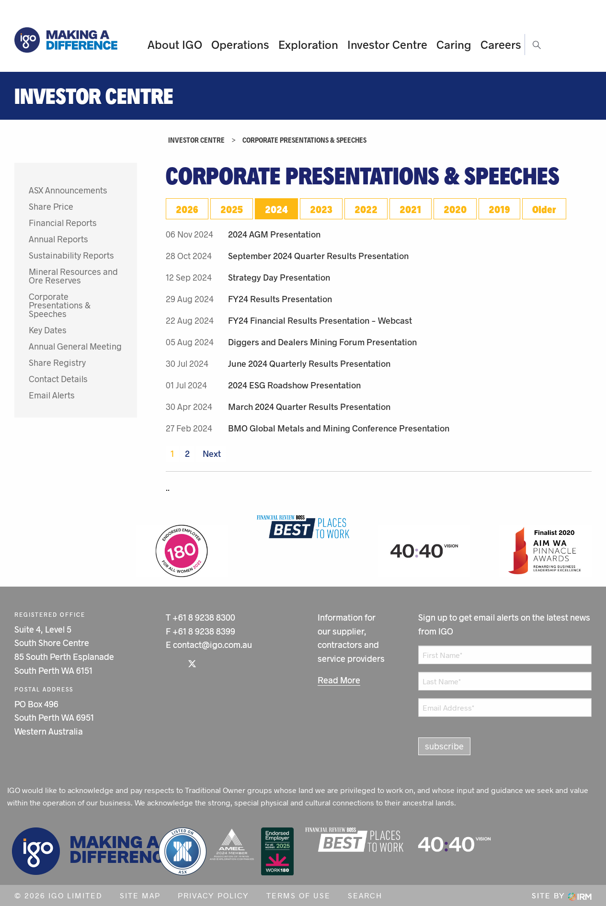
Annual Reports (58, 239)
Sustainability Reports (71, 255)
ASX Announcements (68, 190)
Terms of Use (298, 895)
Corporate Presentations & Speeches (60, 305)
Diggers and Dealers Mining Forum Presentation (322, 342)
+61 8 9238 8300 (203, 617)
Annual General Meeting (75, 346)
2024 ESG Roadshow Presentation (294, 385)
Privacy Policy (213, 895)
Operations (240, 44)
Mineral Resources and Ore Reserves (73, 275)
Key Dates (48, 330)
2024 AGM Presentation (274, 234)
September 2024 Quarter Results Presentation (318, 255)
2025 (231, 209)
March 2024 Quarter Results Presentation (309, 406)
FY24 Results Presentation (280, 299)
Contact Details (58, 379)
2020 (455, 209)
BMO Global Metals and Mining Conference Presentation (338, 428)
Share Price (51, 206)
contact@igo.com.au (212, 644)
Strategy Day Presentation (279, 277)
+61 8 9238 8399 (203, 631)
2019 (499, 209)
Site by (562, 895)
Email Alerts (52, 395)
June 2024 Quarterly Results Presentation (309, 363)
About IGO (175, 44)
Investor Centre (387, 44)
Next (211, 453)
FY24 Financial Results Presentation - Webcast (320, 320)
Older (544, 209)
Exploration (308, 44)
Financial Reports (63, 222)
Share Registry (57, 362)
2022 (365, 209)
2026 (187, 209)
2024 (276, 209)
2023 (321, 209)
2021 (411, 209)
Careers (500, 44)
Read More (339, 680)
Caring (453, 44)
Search (365, 895)
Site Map (140, 895)
